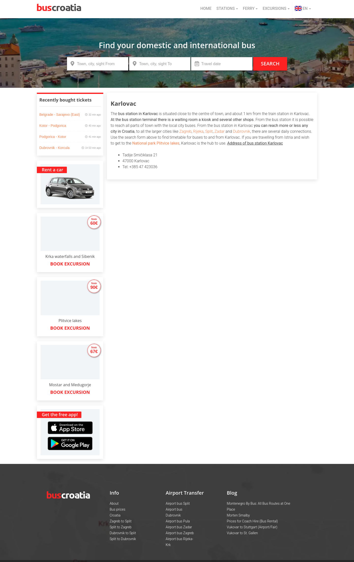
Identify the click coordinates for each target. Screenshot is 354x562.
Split (209, 131)
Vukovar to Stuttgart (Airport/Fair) (252, 527)
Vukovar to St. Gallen (242, 533)
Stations (227, 8)
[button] (302, 9)
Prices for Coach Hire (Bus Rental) (252, 521)
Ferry (250, 8)
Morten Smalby (238, 515)
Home (205, 8)
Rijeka (198, 131)
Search (270, 63)
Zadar (219, 131)
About (114, 503)
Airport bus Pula (178, 521)
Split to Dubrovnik (123, 539)
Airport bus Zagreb (180, 533)
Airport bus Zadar (179, 527)
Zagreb (185, 131)
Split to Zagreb (121, 527)
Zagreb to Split (121, 521)
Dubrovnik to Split (123, 533)
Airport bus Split (178, 503)
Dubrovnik (241, 131)
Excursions (276, 8)
